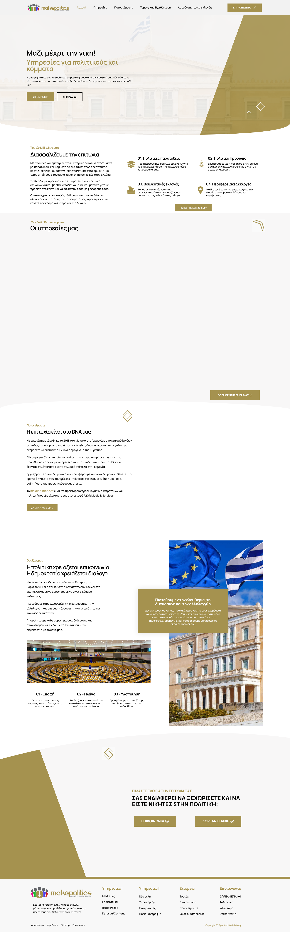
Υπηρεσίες (100, 7)
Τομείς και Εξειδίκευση (155, 7)
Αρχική (81, 7)
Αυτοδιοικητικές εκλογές (195, 7)
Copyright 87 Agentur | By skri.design (223, 925)
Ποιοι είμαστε (123, 7)
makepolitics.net (42, 491)
